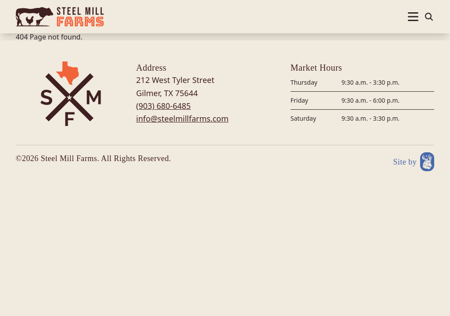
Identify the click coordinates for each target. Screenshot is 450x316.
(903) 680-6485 (163, 106)
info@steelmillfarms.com (182, 118)
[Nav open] (413, 17)
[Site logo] (60, 16)
